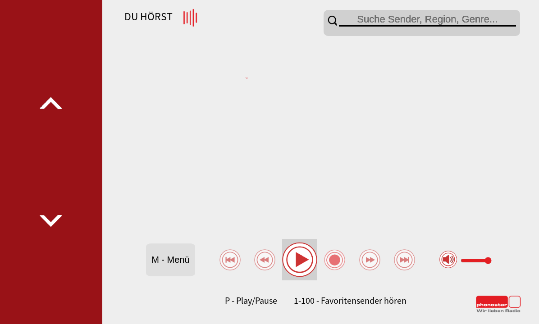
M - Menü (170, 260)
